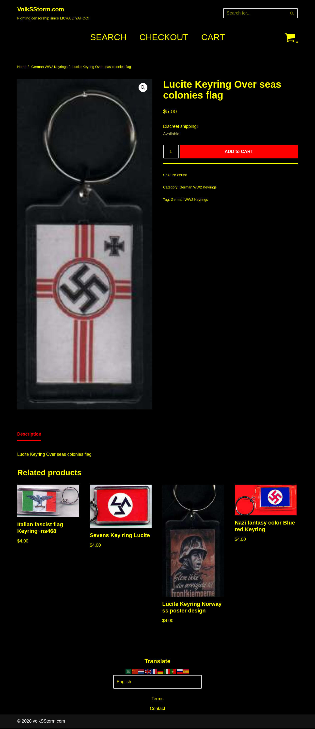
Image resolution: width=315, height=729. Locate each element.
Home (21, 67)
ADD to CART (239, 152)
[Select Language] (157, 683)
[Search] (255, 13)
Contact (157, 709)
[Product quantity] (171, 152)
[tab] (29, 435)
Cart (213, 37)
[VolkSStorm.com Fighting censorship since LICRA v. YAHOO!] (53, 13)
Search (107, 37)
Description (29, 434)
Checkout (164, 37)
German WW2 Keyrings (49, 67)
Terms (158, 699)
